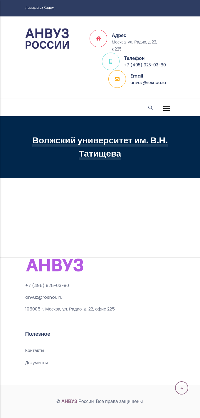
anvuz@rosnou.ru (148, 82)
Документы (36, 363)
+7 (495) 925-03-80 (145, 65)
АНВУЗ (69, 401)
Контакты (34, 350)
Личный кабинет (39, 8)
